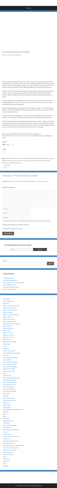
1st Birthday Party (8, 278)
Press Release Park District (11, 430)
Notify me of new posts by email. (13, 229)
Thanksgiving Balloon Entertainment (14, 445)
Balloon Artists (18, 158)
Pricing (5, 432)
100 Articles (6, 299)
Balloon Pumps (7, 326)
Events (5, 373)
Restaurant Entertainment (10, 441)
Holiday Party (7, 405)
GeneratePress (38, 485)
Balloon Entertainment (30, 158)
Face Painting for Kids (9, 384)
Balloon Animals (9, 158)
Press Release (7, 427)
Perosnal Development (9, 425)
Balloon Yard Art (8, 333)
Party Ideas (6, 423)
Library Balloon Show (9, 285)
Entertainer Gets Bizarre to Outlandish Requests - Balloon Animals (27, 181)
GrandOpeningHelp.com (10, 280)
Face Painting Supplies (9, 391)
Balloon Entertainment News (11, 324)
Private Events (7, 434)
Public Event (30, 160)
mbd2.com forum (8, 421)
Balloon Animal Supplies (10, 310)
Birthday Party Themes (9, 342)
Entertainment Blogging (10, 366)
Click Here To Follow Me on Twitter (22, 136)
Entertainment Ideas (9, 369)
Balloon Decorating (8, 319)
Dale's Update (7, 360)
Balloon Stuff (7, 330)
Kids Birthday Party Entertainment (13, 409)
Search (5, 261)
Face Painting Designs (9, 380)
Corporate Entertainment (10, 357)
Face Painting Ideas (8, 387)
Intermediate (7, 407)
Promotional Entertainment (11, 436)
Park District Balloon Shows (11, 287)
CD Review (6, 348)
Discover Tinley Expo (20, 102)
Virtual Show (6, 459)
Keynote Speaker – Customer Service (14, 282)
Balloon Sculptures (43, 158)
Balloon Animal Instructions (11, 306)
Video (4, 457)
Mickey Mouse (17, 163)
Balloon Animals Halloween (11, 315)
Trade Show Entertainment (43, 160)
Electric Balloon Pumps (9, 364)
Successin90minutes (9, 443)
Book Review (6, 344)
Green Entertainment (9, 400)
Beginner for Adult (8, 335)
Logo (5, 167)
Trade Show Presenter (9, 450)
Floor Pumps (6, 393)
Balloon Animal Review (9, 308)
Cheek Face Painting (9, 351)
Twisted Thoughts (8, 454)
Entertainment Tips (20, 160)
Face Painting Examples (10, 382)
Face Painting (7, 375)
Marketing (6, 418)
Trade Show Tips (8, 452)
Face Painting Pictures (9, 389)
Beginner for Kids (8, 337)
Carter (5, 346)
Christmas (6, 355)
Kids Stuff (6, 412)
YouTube (5, 466)
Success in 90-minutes (9, 289)
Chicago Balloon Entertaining (11, 353)
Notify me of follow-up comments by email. (16, 224)
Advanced (6, 303)
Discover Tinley (8, 163)
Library (5, 414)
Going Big (7, 165)
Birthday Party (7, 339)
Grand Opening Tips (9, 398)
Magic (5, 416)
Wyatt (4, 463)
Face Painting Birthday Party (11, 378)
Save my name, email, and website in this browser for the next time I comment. (27, 221)
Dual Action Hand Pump (10, 362)
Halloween (6, 403)
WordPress (6, 461)
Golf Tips (5, 396)
